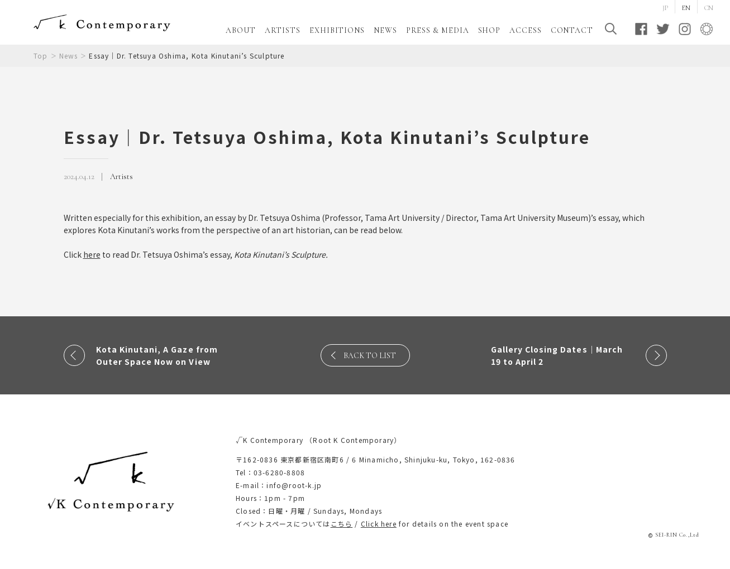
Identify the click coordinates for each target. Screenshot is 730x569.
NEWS (385, 30)
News (68, 55)
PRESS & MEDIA (437, 30)
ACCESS (525, 30)
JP (665, 8)
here (92, 254)
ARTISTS (282, 30)
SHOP (489, 30)
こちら (342, 523)
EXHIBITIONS (337, 30)
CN (708, 8)
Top (41, 55)
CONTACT (572, 30)
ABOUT (241, 30)
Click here (379, 523)
